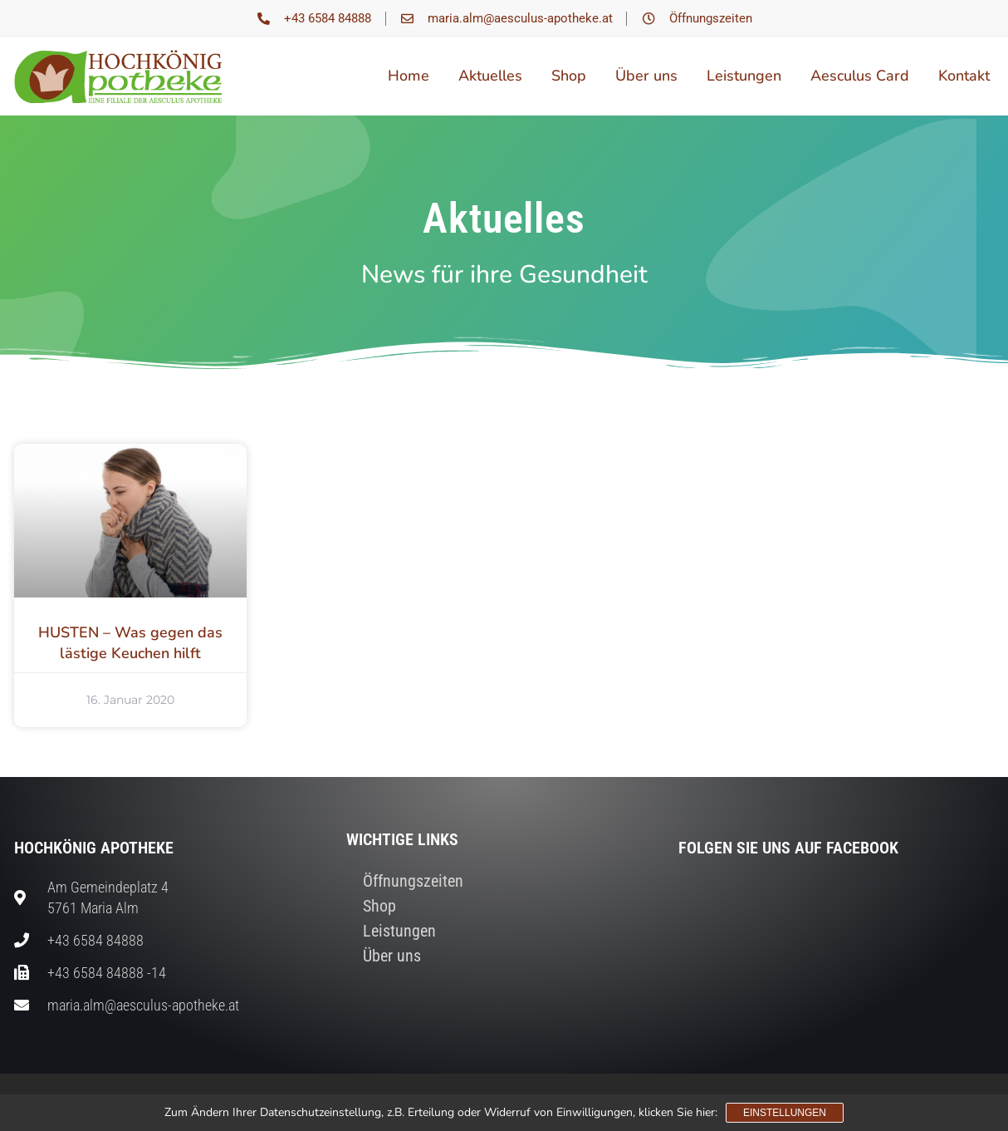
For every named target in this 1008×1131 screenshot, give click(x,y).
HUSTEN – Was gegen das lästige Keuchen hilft (130, 642)
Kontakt (964, 76)
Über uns (646, 76)
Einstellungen (784, 1113)
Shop (568, 76)
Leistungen (744, 76)
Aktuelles (490, 76)
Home (408, 76)
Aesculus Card (859, 76)
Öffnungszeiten (413, 881)
